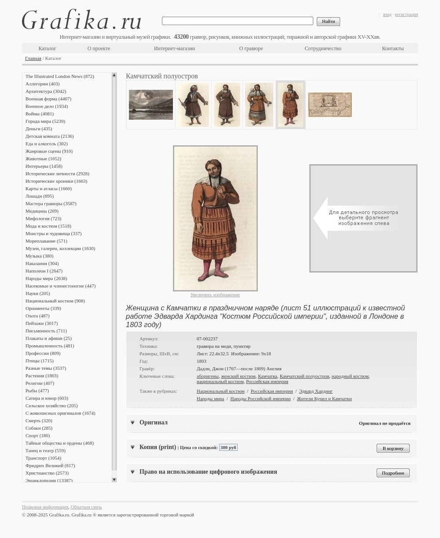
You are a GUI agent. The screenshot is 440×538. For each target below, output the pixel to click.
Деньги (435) (39, 128)
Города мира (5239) (45, 121)
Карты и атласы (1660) (49, 188)
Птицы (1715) (40, 360)
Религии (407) (40, 383)
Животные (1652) (43, 158)
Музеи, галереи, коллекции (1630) (60, 248)
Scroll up (114, 75)
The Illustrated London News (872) (60, 76)
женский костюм (238, 376)
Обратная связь (86, 506)
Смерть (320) (39, 420)
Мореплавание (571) (46, 240)
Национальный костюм (221, 391)
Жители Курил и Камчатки (324, 398)
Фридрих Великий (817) (50, 465)
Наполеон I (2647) (44, 270)
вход (387, 14)
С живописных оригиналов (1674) (60, 413)
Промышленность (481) (50, 345)
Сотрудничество (323, 48)
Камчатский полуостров (305, 376)
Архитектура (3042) (46, 91)
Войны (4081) (40, 113)
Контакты (393, 48)
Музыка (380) (39, 255)
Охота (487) (38, 315)
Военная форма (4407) (48, 98)
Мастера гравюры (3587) (51, 203)
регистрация (406, 14)
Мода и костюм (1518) (48, 225)
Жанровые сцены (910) (49, 151)
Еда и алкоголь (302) (47, 143)
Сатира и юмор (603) (47, 398)
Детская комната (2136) (50, 136)
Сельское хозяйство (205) (52, 405)
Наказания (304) (42, 263)
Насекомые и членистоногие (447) (60, 285)
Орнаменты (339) (43, 308)
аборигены (208, 376)
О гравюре (251, 48)
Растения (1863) (42, 375)
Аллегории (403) (42, 83)
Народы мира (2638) (46, 278)
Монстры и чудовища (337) (53, 233)
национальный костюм (220, 381)
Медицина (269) (42, 211)
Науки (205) (38, 293)
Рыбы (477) (37, 390)
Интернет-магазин (174, 48)
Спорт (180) (38, 435)
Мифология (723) (43, 218)
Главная (33, 58)
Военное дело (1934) (47, 106)
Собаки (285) (39, 428)
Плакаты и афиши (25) (49, 338)
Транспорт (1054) (43, 458)
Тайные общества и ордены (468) (60, 443)
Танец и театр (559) (46, 450)
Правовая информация (45, 506)
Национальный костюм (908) (55, 300)
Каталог (47, 48)
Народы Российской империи (261, 398)
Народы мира (210, 398)
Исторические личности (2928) (57, 173)
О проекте (99, 48)
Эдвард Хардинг (316, 391)
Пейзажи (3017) (42, 323)
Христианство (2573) (47, 472)
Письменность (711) (46, 330)
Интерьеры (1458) (44, 166)
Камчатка (267, 376)
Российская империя (267, 381)
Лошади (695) (40, 196)
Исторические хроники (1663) (56, 181)
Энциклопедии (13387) (49, 480)
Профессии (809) (43, 353)
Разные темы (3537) (46, 368)
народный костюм (350, 376)
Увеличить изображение (215, 294)
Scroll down (114, 480)
